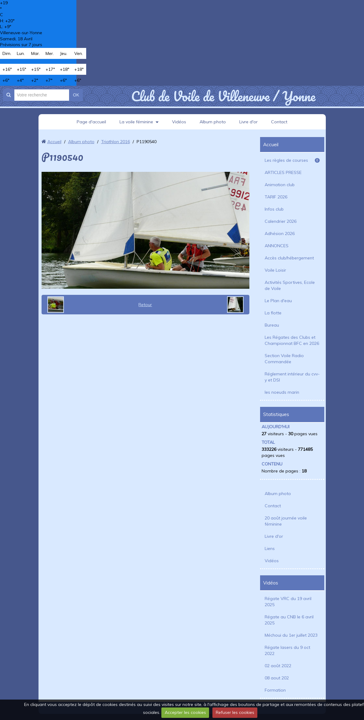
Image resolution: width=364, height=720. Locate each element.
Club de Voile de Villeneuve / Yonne (223, 96)
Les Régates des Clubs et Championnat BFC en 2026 (292, 340)
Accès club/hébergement (289, 258)
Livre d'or (248, 122)
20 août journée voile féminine (286, 521)
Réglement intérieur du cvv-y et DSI (292, 377)
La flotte (273, 313)
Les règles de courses (292, 160)
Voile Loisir (275, 270)
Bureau (272, 325)
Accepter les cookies (185, 712)
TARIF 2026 (276, 197)
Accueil (54, 141)
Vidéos (179, 122)
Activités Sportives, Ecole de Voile (290, 285)
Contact (279, 122)
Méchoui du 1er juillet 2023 (291, 635)
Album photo (213, 122)
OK (76, 94)
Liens (270, 548)
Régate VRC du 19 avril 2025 (288, 601)
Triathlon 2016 (115, 141)
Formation (275, 690)
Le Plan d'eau (278, 300)
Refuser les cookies (235, 712)
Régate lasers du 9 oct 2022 (287, 650)
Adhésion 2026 (280, 233)
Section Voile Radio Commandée (284, 358)
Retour (145, 304)
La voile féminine (136, 122)
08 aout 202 (277, 678)
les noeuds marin (282, 392)
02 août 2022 (278, 665)
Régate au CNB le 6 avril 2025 (289, 620)
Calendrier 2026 (280, 221)
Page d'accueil (91, 122)
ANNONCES (277, 245)
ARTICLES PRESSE (283, 172)
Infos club (274, 209)
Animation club (280, 184)
